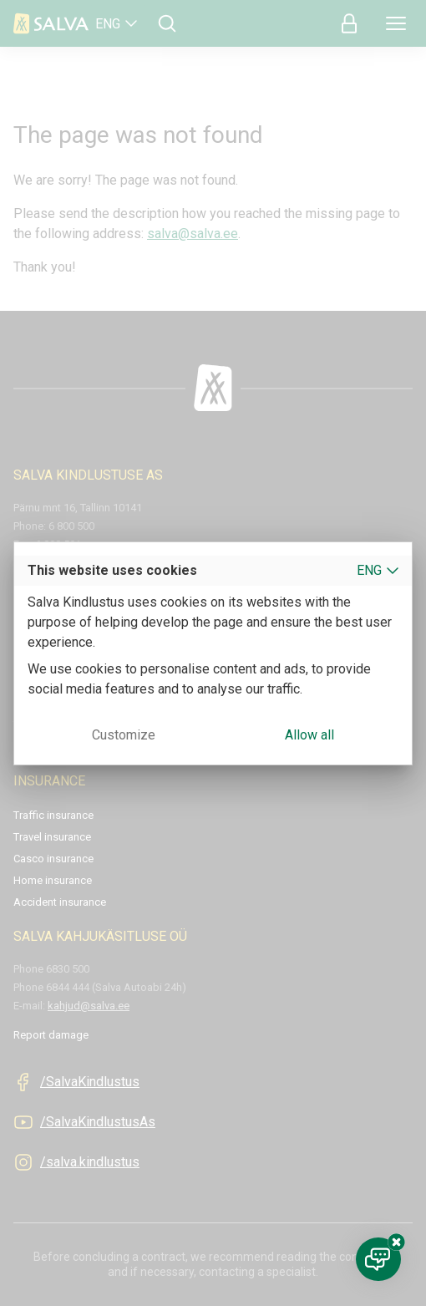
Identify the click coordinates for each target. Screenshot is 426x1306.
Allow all (309, 735)
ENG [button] (369, 570)
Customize (123, 735)
